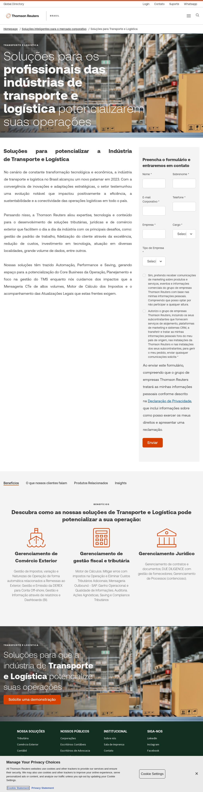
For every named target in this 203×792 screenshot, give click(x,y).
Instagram (153, 744)
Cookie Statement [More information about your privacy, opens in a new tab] (18, 787)
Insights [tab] (120, 483)
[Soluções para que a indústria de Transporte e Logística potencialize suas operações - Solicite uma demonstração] (32, 699)
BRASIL (54, 15)
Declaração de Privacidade (169, 401)
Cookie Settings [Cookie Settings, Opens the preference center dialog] (152, 774)
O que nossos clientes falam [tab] (46, 483)
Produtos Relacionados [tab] (91, 483)
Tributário (23, 738)
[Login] (146, 4)
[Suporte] (174, 4)
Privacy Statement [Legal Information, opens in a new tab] (42, 787)
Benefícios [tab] (11, 483)
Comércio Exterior (27, 744)
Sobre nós (110, 738)
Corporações (68, 738)
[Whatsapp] (190, 4)
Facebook (153, 751)
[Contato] (159, 4)
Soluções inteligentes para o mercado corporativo (54, 29)
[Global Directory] (15, 4)
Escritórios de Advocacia (75, 751)
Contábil (22, 751)
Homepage (11, 29)
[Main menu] (188, 16)
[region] (101, 774)
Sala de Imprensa (114, 744)
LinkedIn (152, 738)
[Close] (196, 773)
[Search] (197, 15)
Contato (108, 751)
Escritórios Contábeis (73, 744)
